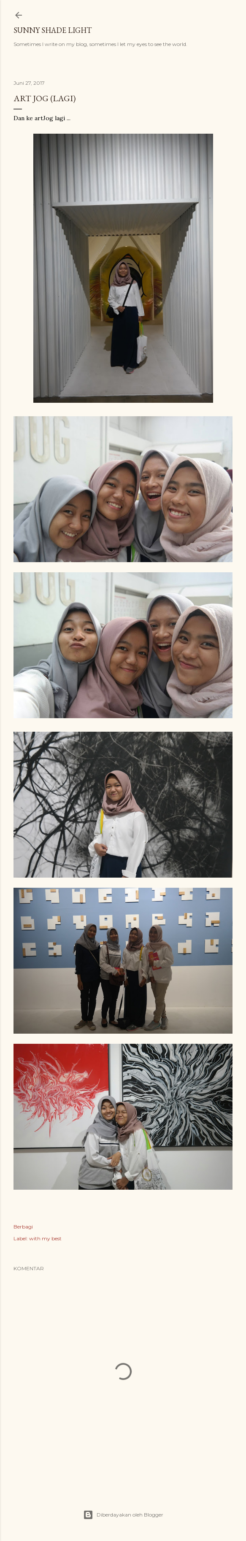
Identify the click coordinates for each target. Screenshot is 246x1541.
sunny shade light (53, 30)
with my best (45, 1238)
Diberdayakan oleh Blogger (123, 1515)
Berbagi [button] (23, 1226)
